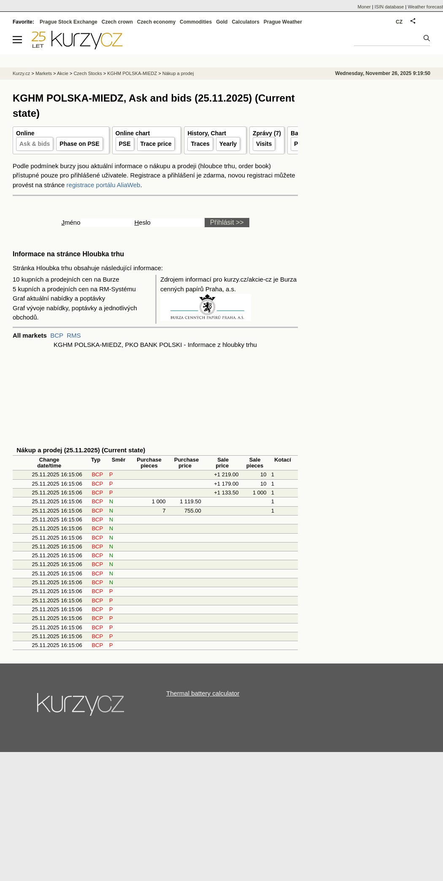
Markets (43, 73)
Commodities (196, 22)
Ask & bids (34, 143)
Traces (200, 143)
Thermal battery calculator (202, 693)
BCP (56, 335)
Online (25, 133)
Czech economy (156, 22)
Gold (221, 22)
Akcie (62, 73)
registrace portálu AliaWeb (103, 184)
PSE (125, 143)
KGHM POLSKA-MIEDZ (132, 73)
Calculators (245, 22)
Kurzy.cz (21, 73)
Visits (264, 143)
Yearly (228, 143)
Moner (364, 6)
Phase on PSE (79, 143)
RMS (74, 335)
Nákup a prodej (178, 73)
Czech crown (117, 22)
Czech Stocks (87, 73)
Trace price (156, 143)
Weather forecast (425, 6)
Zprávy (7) (267, 133)
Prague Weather (283, 22)
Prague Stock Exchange (68, 22)
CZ (399, 22)
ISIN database (389, 6)
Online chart (133, 133)
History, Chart (206, 133)
